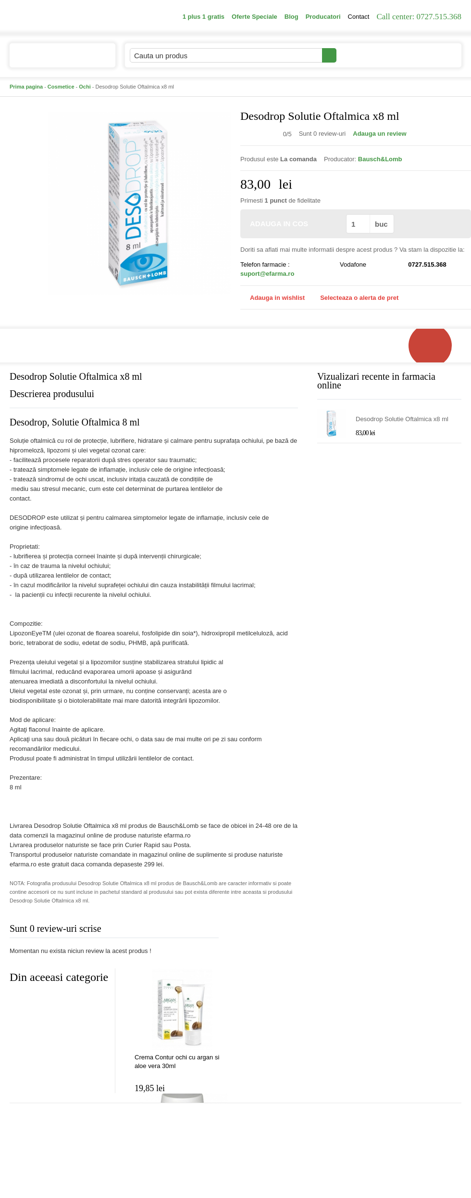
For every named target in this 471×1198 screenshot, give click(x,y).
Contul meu (369, 55)
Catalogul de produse (56, 59)
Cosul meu (429, 55)
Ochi (84, 87)
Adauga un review (379, 133)
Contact (359, 16)
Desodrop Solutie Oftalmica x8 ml (402, 419)
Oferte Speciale (254, 16)
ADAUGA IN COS (292, 223)
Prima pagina (26, 87)
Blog (291, 16)
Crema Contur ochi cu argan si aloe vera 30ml (177, 1061)
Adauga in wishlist (272, 297)
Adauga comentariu (264, 930)
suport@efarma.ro (267, 273)
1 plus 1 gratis (203, 16)
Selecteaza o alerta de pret (354, 298)
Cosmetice (61, 87)
